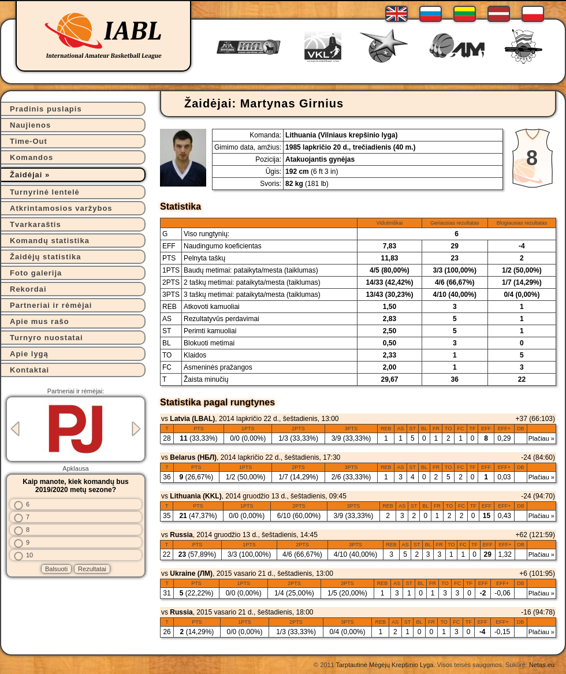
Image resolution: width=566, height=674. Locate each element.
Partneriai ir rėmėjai (51, 305)
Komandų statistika (50, 240)
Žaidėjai (26, 174)
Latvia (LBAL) (192, 419)
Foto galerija (36, 273)
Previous (15, 429)
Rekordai (28, 289)
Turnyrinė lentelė (45, 192)
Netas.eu (541, 664)
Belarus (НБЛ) (193, 457)
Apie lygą (29, 353)
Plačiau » (541, 438)
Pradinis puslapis (46, 109)
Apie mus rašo (39, 321)
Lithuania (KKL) (195, 496)
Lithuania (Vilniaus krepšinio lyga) (341, 135)
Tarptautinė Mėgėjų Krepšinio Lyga (384, 664)
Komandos (31, 157)
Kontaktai (29, 370)
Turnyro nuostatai (46, 337)
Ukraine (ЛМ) (191, 573)
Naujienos (30, 125)
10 (29, 555)
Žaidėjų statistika (45, 256)
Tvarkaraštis (35, 224)
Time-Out (28, 141)
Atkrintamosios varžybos (61, 208)
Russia (181, 535)
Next (136, 429)
